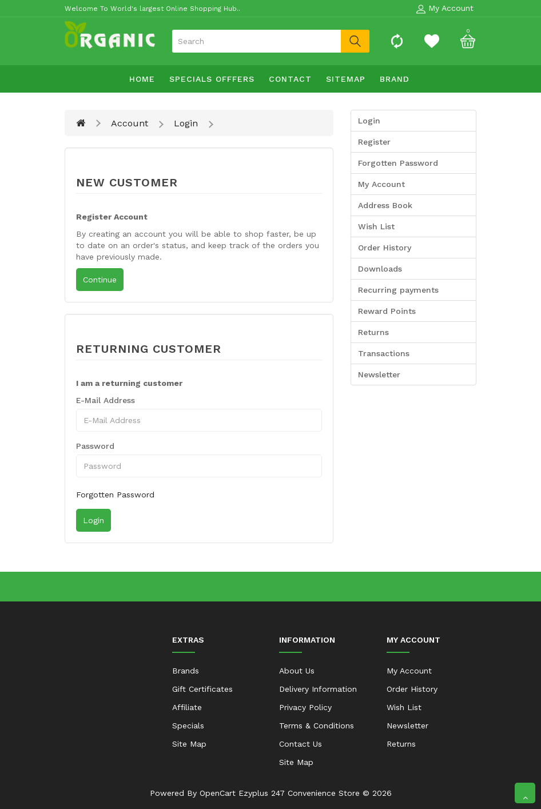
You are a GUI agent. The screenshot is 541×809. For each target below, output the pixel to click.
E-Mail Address (105, 400)
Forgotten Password (115, 494)
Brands (185, 670)
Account (129, 123)
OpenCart (218, 793)
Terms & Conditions (316, 725)
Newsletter (379, 374)
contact (290, 78)
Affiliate (187, 707)
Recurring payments (398, 289)
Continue (100, 279)
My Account (381, 184)
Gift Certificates (202, 689)
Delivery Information (318, 689)
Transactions (383, 353)
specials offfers (211, 78)
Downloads (380, 268)
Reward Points (387, 311)
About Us (297, 670)
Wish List (376, 226)
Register (374, 141)
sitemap (345, 78)
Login (186, 123)
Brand (394, 78)
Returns (373, 332)
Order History (384, 247)
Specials (188, 725)
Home (142, 78)
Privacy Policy (305, 707)
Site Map (189, 743)
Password (95, 446)
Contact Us (300, 743)
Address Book (385, 205)
